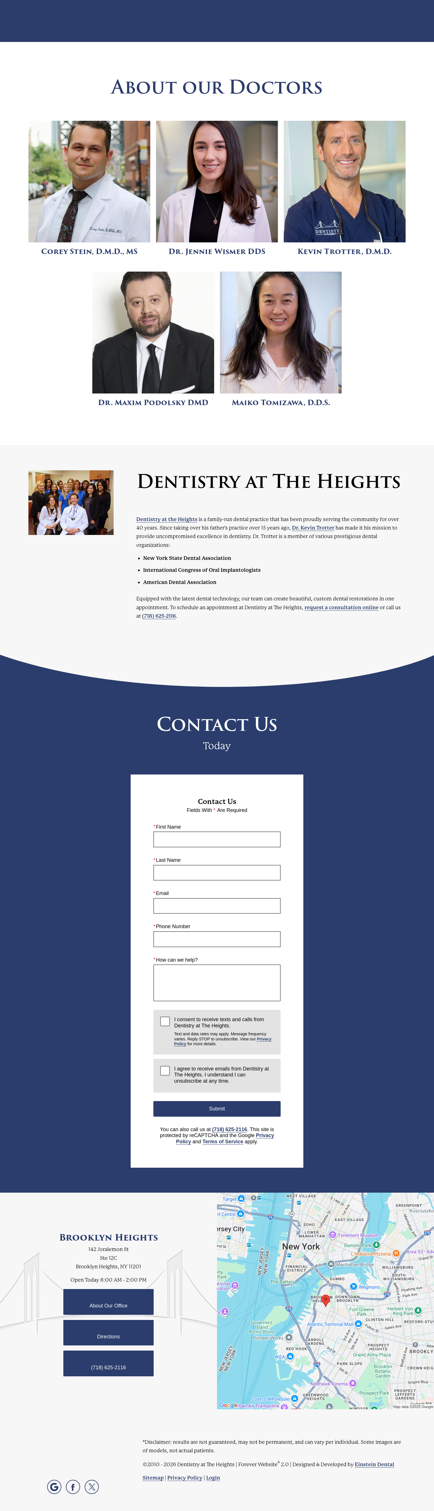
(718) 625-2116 (159, 616)
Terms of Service (223, 1141)
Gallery (234, 21)
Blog (210, 21)
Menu (393, 21)
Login (213, 1478)
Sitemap (153, 1478)
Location (331, 21)
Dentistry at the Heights (166, 519)
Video (260, 21)
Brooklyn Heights (108, 1237)
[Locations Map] (325, 1300)
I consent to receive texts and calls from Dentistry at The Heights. (224, 1031)
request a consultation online (341, 607)
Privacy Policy (185, 1478)
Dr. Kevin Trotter (313, 528)
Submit (217, 1109)
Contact (361, 21)
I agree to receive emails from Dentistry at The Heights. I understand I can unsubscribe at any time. (221, 1075)
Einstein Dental (374, 1464)
